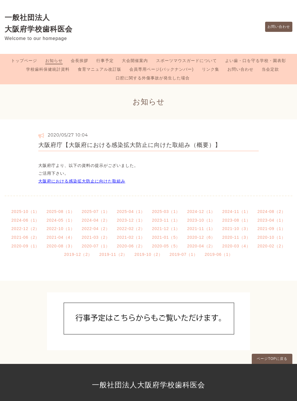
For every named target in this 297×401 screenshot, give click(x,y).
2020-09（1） (25, 246)
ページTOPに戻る (272, 359)
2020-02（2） (272, 246)
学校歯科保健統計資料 (48, 69)
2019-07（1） (184, 254)
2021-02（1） (131, 237)
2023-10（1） (201, 220)
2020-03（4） (236, 246)
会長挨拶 (79, 60)
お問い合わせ (276, 27)
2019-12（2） (78, 254)
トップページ (24, 60)
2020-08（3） (60, 246)
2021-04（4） (60, 237)
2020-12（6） (201, 237)
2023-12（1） (131, 220)
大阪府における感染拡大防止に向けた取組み (81, 181)
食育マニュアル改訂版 (99, 69)
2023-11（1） (166, 220)
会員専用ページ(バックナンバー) (161, 69)
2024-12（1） (201, 211)
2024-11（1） (236, 211)
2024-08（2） (272, 211)
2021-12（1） (166, 228)
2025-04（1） (131, 211)
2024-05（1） (60, 220)
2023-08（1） (236, 220)
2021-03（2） (96, 237)
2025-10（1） (25, 211)
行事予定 (105, 60)
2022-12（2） (25, 228)
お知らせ (54, 60)
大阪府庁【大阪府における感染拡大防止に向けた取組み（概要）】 (129, 145)
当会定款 (270, 69)
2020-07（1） (96, 246)
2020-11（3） (236, 237)
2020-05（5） (166, 246)
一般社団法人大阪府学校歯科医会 (148, 385)
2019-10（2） (148, 254)
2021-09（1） (272, 228)
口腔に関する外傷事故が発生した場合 (153, 78)
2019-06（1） (219, 254)
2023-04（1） (272, 220)
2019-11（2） (113, 254)
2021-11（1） (201, 228)
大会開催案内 (135, 60)
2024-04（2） (96, 220)
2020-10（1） (272, 237)
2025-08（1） (60, 211)
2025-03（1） (166, 211)
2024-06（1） (25, 220)
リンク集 (210, 69)
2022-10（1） (60, 228)
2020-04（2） (201, 246)
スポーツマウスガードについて (186, 60)
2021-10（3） (236, 228)
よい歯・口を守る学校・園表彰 (255, 60)
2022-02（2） (131, 228)
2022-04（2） (96, 228)
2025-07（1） (96, 211)
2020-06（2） (131, 246)
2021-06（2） (25, 237)
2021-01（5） (166, 237)
